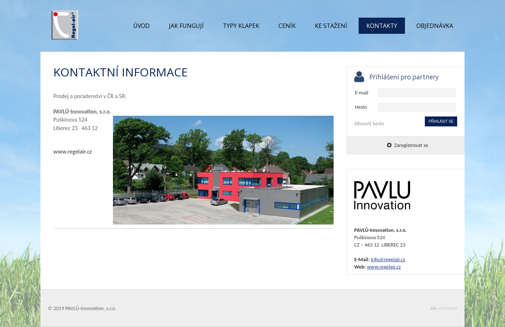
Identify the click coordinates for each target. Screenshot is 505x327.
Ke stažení (331, 26)
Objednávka (434, 26)
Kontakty (381, 26)
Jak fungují (186, 26)
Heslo (361, 107)
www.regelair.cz (384, 266)
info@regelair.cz (388, 259)
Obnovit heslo (369, 123)
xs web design (443, 308)
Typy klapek (241, 26)
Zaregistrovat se (407, 145)
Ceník (287, 26)
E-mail (361, 92)
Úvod (141, 26)
